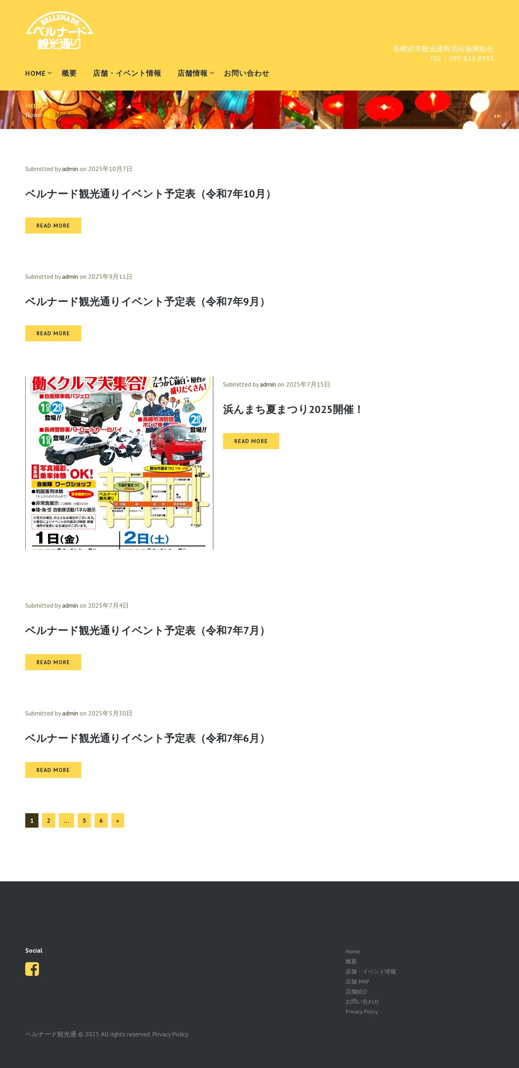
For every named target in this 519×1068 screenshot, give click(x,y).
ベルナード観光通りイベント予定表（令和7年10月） (150, 193)
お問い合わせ (247, 73)
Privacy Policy (362, 1011)
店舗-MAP (358, 981)
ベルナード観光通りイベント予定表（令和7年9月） (147, 301)
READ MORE (53, 225)
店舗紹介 (357, 991)
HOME (35, 73)
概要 (69, 73)
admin (70, 169)
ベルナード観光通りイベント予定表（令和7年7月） (147, 630)
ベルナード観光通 (50, 1034)
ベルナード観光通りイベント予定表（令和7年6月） (147, 738)
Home (33, 114)
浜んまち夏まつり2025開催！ (293, 409)
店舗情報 (192, 73)
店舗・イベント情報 (127, 73)
